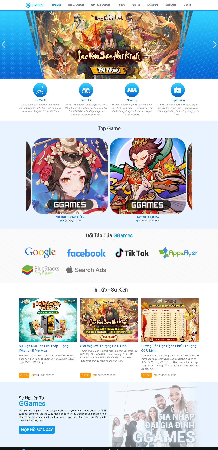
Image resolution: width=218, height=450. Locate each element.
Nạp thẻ (136, 5)
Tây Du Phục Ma (129, 174)
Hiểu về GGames (76, 5)
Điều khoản (170, 5)
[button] (215, 45)
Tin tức (121, 5)
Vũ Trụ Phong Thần (89, 174)
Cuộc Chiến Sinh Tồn (49, 174)
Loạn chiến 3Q (169, 174)
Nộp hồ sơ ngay (37, 386)
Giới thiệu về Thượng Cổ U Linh (103, 303)
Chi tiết (24, 332)
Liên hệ (187, 5)
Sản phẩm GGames (100, 5)
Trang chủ (56, 5)
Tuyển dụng (152, 5)
